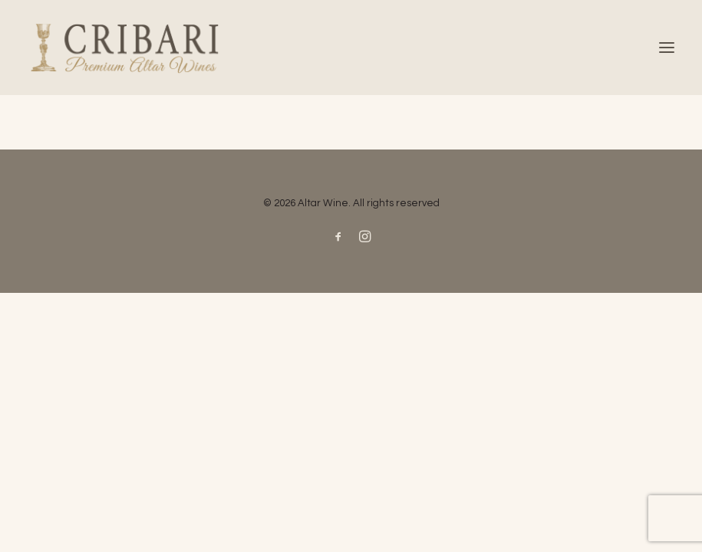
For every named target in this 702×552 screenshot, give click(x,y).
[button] (666, 47)
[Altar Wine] (351, 47)
